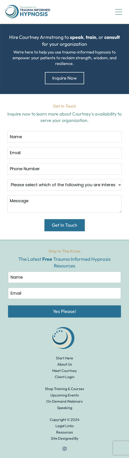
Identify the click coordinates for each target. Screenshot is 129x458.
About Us (64, 364)
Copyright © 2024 (65, 419)
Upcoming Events (64, 395)
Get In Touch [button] (64, 225)
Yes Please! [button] (64, 311)
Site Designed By (64, 438)
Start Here (64, 358)
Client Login (64, 376)
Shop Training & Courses (64, 388)
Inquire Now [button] (64, 78)
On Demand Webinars (64, 401)
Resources (64, 432)
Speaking (64, 407)
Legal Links (64, 425)
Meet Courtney (64, 370)
